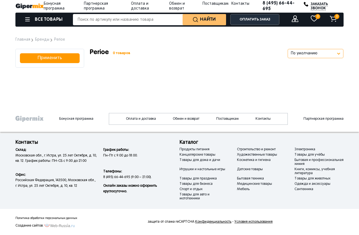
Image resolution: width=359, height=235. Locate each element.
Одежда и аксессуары (312, 184)
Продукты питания (195, 149)
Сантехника (303, 189)
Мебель (243, 189)
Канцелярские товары (197, 154)
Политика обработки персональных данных (46, 218)
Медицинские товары (254, 184)
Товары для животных (312, 178)
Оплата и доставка (141, 119)
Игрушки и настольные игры (202, 169)
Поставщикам (215, 4)
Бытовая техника (250, 178)
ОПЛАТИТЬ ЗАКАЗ (255, 19)
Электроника (304, 149)
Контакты (240, 4)
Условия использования (253, 222)
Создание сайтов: (29, 225)
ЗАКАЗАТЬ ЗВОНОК (319, 6)
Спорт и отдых (191, 189)
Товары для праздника (198, 178)
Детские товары (250, 169)
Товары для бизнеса (196, 184)
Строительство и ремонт (256, 149)
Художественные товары (257, 154)
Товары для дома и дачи (200, 160)
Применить (50, 58)
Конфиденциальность (213, 222)
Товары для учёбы (309, 154)
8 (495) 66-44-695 (278, 6)
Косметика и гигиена (254, 160)
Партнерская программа (323, 119)
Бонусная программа (76, 119)
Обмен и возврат (186, 119)
